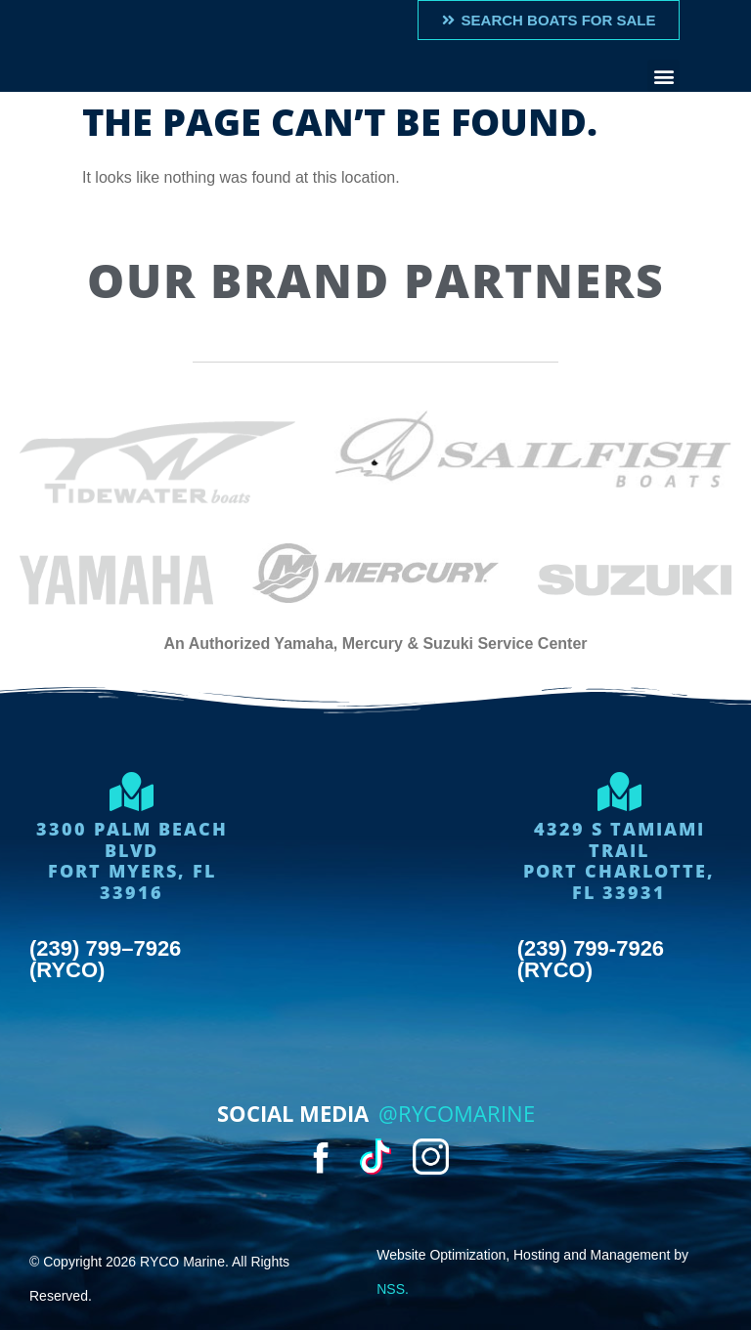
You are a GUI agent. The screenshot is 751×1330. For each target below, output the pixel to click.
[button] (663, 76)
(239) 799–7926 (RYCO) (105, 959)
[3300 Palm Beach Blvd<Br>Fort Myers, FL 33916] (132, 791)
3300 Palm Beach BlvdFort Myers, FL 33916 (132, 860)
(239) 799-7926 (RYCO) (590, 959)
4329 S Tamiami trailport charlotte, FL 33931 (619, 860)
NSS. (392, 1289)
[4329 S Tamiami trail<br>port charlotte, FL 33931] (619, 791)
